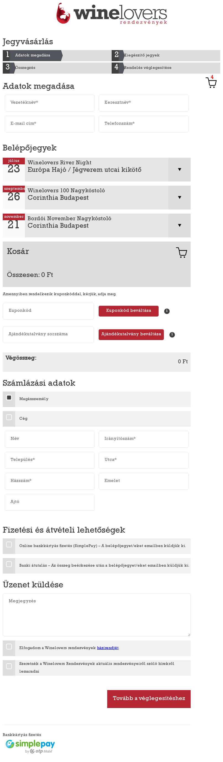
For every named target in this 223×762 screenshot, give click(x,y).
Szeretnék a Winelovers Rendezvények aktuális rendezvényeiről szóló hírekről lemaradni (96, 668)
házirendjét (108, 648)
